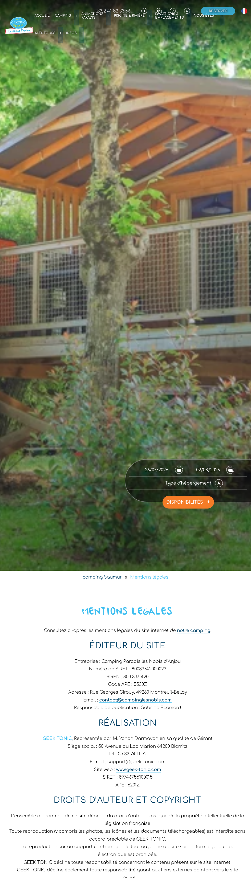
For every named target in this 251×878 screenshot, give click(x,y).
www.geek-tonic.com (138, 769)
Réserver (218, 11)
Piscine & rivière (127, 20)
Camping (73, 20)
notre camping (193, 630)
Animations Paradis (97, 21)
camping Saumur (102, 577)
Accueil (54, 20)
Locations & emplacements (160, 21)
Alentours (216, 20)
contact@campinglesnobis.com (135, 700)
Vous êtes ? (189, 20)
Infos (236, 20)
